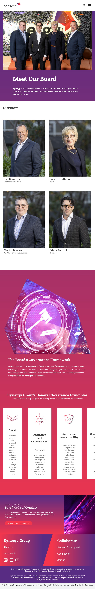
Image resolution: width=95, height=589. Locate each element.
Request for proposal (68, 547)
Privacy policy (42, 585)
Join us (61, 560)
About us (8, 547)
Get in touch (63, 553)
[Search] (84, 5)
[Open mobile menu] (89, 5)
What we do (10, 553)
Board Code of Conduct (18, 523)
